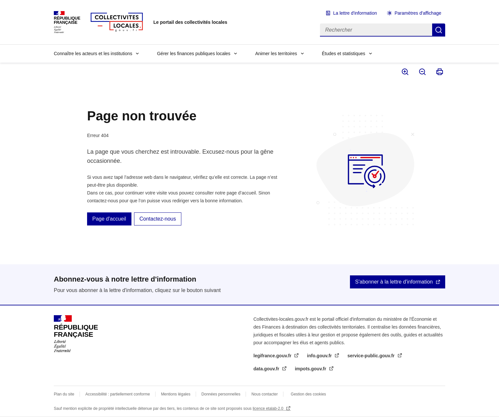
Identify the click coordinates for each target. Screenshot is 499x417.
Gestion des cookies (308, 394)
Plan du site (64, 394)
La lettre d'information (355, 13)
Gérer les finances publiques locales (193, 53)
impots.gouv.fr (311, 368)
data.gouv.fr (266, 368)
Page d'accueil (109, 219)
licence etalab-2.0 (268, 408)
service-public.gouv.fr (371, 355)
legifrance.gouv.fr (273, 355)
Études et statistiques (343, 53)
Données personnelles (221, 394)
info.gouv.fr (320, 355)
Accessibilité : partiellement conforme (117, 394)
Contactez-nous (157, 219)
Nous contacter (264, 394)
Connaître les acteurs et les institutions (93, 53)
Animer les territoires (276, 53)
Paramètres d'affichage (418, 13)
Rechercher (438, 30)
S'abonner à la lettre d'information (394, 282)
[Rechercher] (376, 30)
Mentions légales (175, 394)
